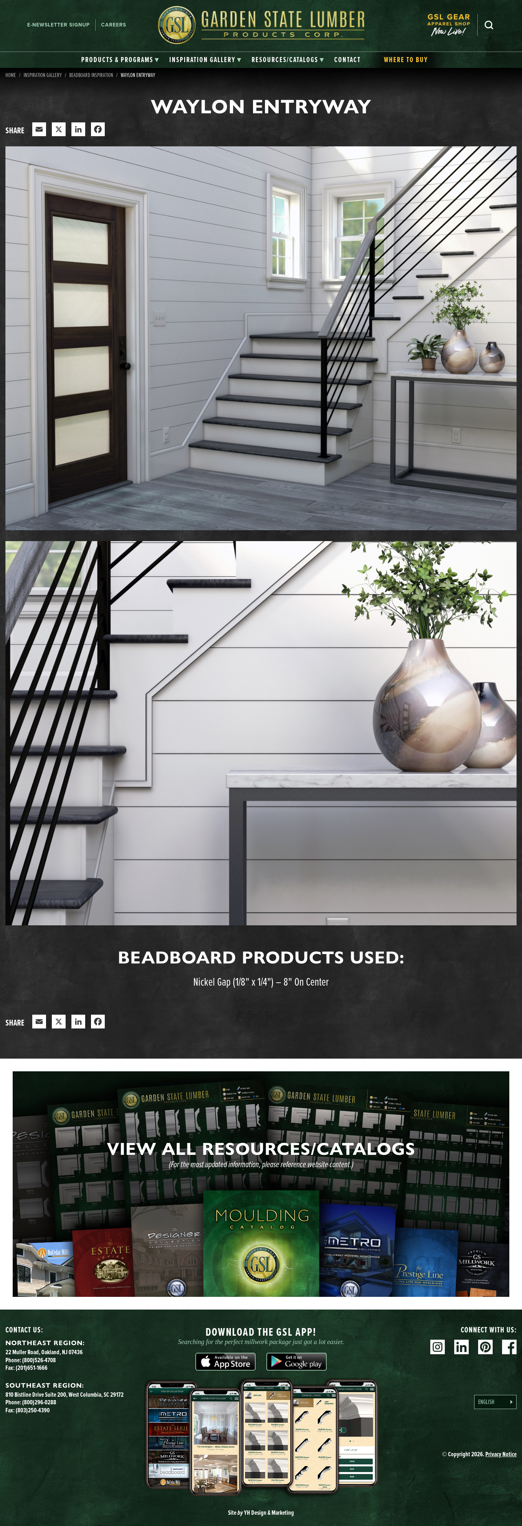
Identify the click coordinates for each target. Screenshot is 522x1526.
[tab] (120, 60)
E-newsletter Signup (58, 25)
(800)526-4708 (39, 1360)
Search (489, 25)
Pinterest (485, 1347)
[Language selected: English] (495, 1402)
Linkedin (461, 1347)
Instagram (437, 1347)
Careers (113, 25)
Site (261, 1512)
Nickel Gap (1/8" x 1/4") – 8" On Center (261, 981)
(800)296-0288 (39, 1402)
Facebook (509, 1347)
